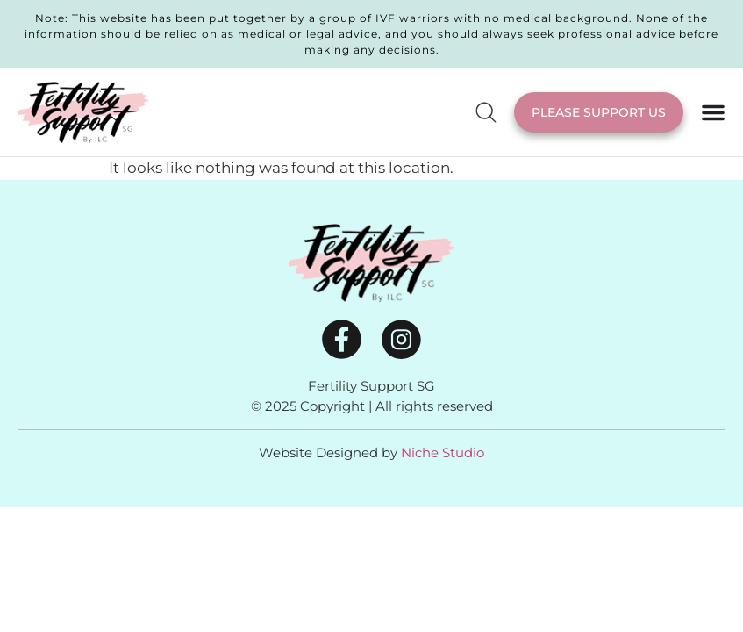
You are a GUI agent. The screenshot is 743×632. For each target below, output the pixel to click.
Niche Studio (442, 452)
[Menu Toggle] (713, 112)
